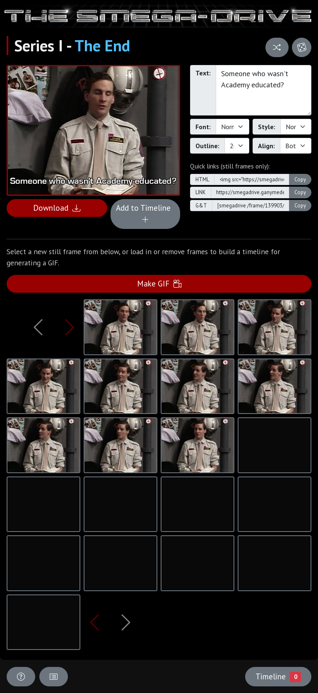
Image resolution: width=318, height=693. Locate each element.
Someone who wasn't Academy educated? (263, 90)
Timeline (278, 676)
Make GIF (159, 283)
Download (56, 207)
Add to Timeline (145, 213)
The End (102, 45)
